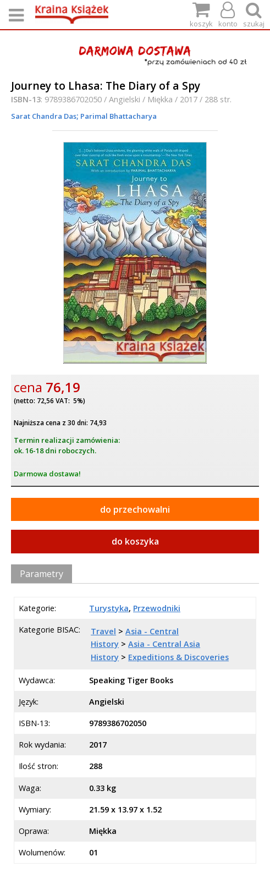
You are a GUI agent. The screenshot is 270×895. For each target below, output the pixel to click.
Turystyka (109, 608)
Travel (103, 631)
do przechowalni (135, 509)
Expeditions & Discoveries (178, 657)
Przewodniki (156, 608)
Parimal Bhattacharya (118, 116)
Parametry (41, 574)
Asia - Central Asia (164, 644)
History (105, 644)
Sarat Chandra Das (43, 116)
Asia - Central (152, 631)
